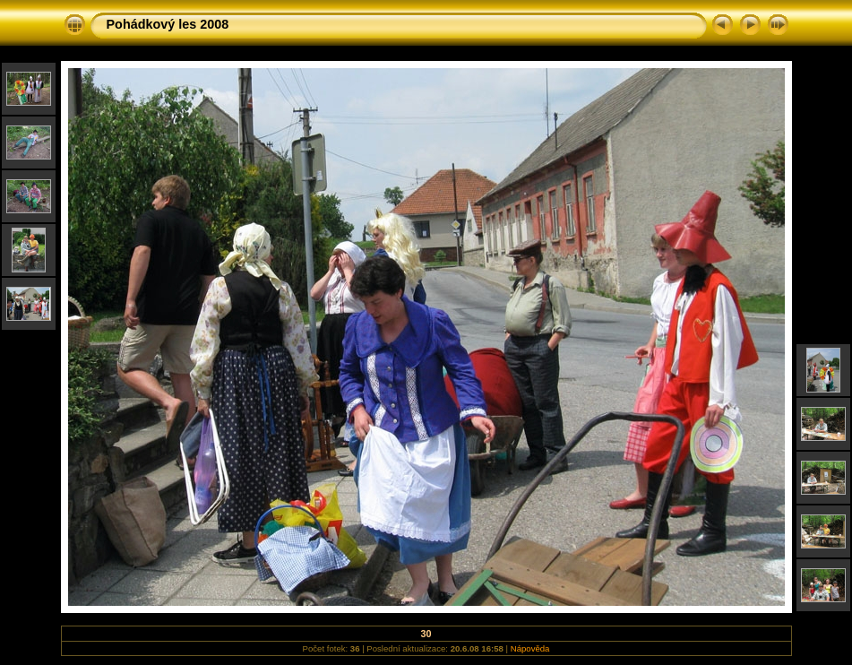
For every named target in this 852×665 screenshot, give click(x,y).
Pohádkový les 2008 (168, 24)
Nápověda (530, 648)
